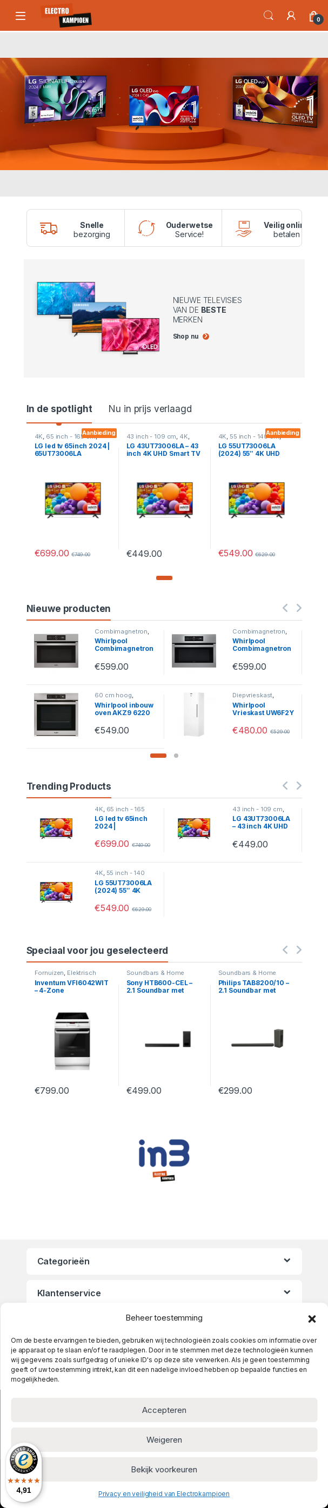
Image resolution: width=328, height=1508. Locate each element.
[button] (311, 1317)
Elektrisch (81, 973)
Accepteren (164, 1410)
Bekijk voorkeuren (164, 1469)
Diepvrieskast (252, 695)
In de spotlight (59, 408)
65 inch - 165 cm (71, 436)
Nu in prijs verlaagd (150, 408)
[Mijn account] (291, 15)
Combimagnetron (121, 631)
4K (39, 436)
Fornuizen (49, 973)
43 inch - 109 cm (151, 436)
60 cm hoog (113, 695)
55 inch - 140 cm (254, 436)
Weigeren (164, 1440)
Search (269, 16)
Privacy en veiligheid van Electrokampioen (164, 1494)
